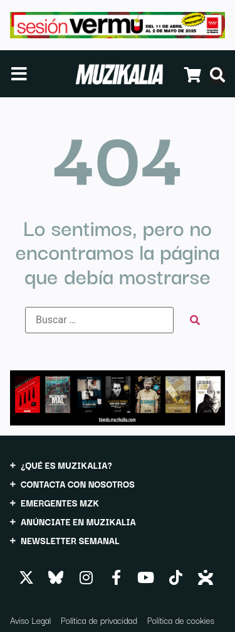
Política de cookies (180, 620)
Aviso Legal (30, 620)
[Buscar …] (99, 320)
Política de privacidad (99, 620)
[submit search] (195, 320)
